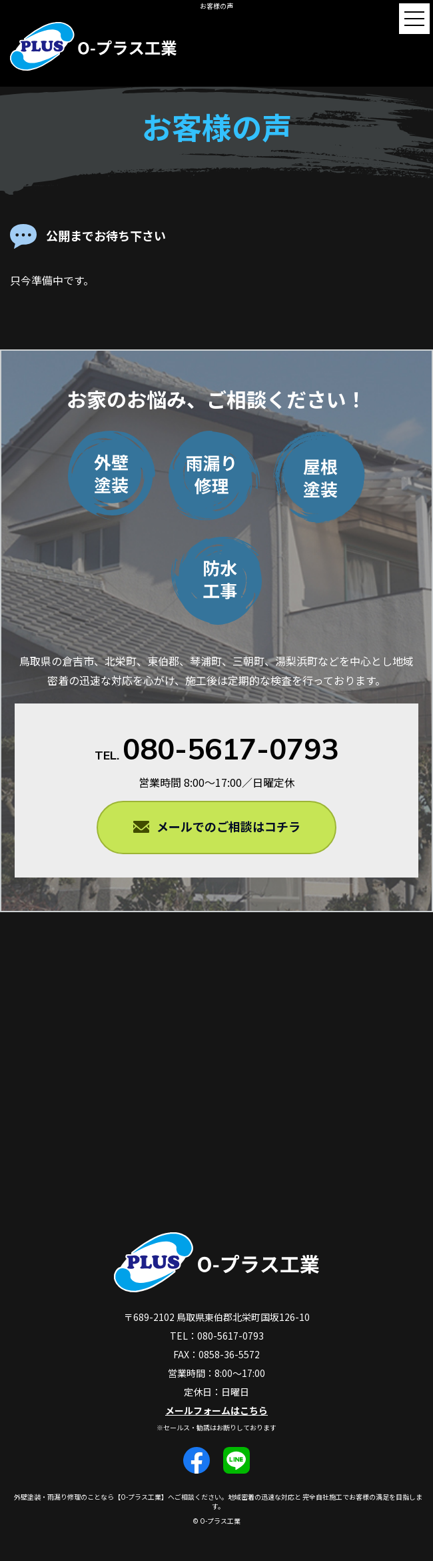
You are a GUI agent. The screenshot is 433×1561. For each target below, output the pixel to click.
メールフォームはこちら (216, 1410)
